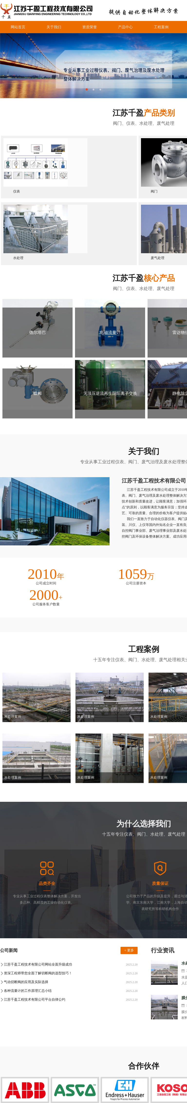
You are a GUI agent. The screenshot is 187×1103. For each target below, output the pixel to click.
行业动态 (50, 1065)
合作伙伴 (138, 1072)
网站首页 (18, 27)
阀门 (39, 1036)
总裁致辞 (7, 1078)
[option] (93, 65)
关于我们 (54, 27)
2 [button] (93, 89)
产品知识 (50, 1072)
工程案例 (161, 27)
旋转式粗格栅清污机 (117, 1036)
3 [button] (100, 89)
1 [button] (86, 89)
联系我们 (138, 1078)
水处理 (93, 1072)
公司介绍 (7, 1059)
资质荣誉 (89, 27)
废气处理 (94, 1078)
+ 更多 (129, 857)
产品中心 (125, 27)
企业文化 (7, 1065)
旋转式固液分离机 (83, 1036)
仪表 (27, 1036)
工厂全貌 (7, 1072)
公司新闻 (50, 1059)
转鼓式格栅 (56, 1036)
